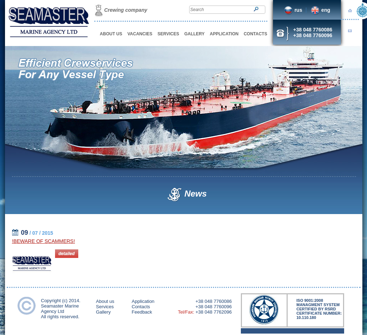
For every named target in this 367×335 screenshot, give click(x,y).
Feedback (142, 312)
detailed (67, 253)
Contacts (141, 306)
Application (143, 301)
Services (105, 306)
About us (105, 301)
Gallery (103, 312)
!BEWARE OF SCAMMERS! (43, 241)
